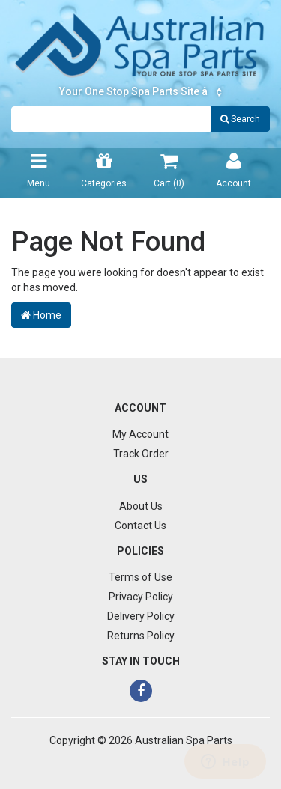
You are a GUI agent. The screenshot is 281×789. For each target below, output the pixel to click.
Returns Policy (141, 636)
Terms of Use (140, 577)
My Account (140, 434)
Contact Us (140, 525)
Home (41, 315)
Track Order (141, 454)
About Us (141, 506)
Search (240, 119)
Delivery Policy (141, 616)
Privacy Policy (141, 597)
